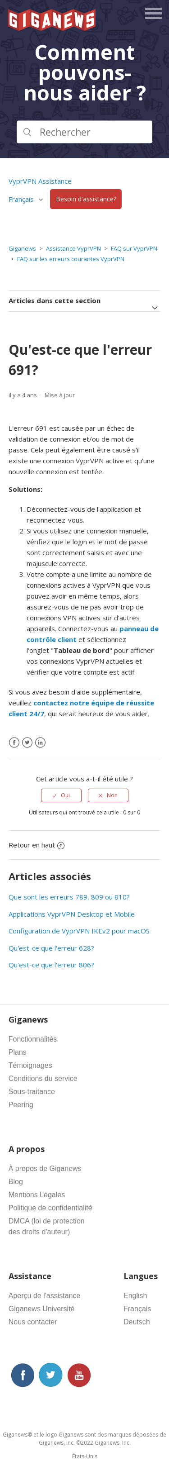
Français (22, 199)
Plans (18, 1052)
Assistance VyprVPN (73, 248)
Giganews (22, 248)
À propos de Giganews (45, 1168)
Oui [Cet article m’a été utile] (65, 795)
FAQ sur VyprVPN (134, 248)
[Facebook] (14, 742)
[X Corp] (27, 742)
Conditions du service (43, 1078)
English (135, 1295)
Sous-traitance (32, 1091)
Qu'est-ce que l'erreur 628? (51, 947)
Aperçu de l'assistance (45, 1295)
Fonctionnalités (33, 1039)
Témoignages (30, 1065)
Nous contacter (33, 1322)
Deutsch (136, 1322)
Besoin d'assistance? (86, 199)
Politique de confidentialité (50, 1208)
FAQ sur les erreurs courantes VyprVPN (70, 259)
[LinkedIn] (40, 742)
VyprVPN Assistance (40, 181)
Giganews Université (42, 1309)
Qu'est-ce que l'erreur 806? (51, 964)
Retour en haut (36, 844)
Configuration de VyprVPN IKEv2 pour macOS (79, 930)
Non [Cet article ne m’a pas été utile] (112, 795)
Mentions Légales (37, 1195)
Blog (16, 1181)
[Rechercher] (85, 131)
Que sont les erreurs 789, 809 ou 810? (69, 896)
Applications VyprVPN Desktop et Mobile (72, 914)
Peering (21, 1105)
